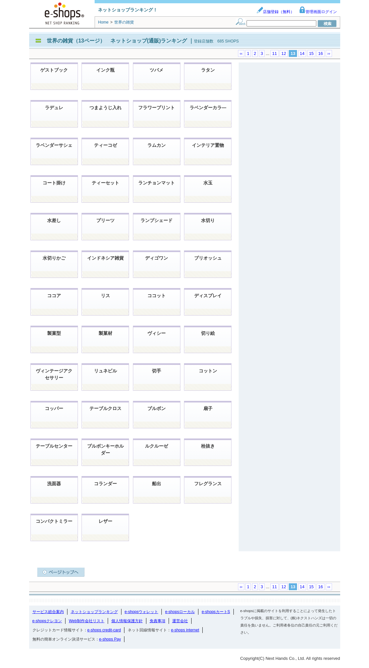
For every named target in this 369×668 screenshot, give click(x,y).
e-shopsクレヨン (47, 621)
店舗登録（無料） (275, 11)
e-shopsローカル (180, 611)
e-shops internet (185, 630)
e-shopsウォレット (141, 611)
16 (320, 53)
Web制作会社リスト (86, 621)
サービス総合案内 (48, 611)
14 (302, 53)
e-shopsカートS (216, 611)
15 (311, 53)
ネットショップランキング (94, 611)
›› (328, 53)
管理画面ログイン (318, 11)
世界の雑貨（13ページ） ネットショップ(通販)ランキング (118, 40)
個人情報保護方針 (127, 621)
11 (274, 53)
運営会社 (180, 621)
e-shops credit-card (104, 630)
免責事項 (157, 621)
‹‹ (241, 53)
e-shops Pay (110, 639)
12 (283, 53)
